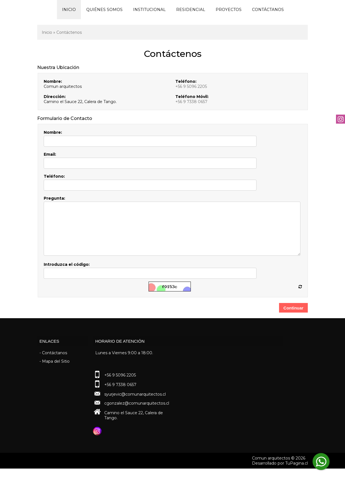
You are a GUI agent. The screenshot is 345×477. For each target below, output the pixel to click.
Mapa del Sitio (56, 369)
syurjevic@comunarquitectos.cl (135, 402)
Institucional (149, 9)
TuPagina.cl (296, 471)
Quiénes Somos (104, 9)
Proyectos (229, 9)
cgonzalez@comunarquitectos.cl (136, 411)
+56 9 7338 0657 (191, 101)
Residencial (190, 9)
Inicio (69, 9)
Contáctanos (268, 9)
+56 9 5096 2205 (191, 86)
